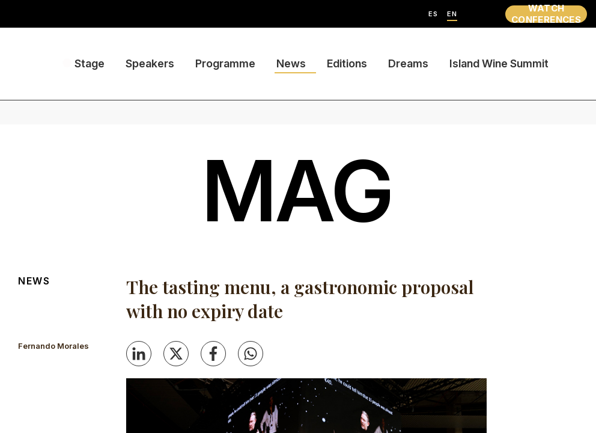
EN (452, 14)
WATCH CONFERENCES (546, 14)
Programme (225, 63)
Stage (89, 63)
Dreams (408, 63)
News (291, 63)
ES (433, 14)
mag (298, 191)
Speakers (150, 63)
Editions (347, 63)
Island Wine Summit (499, 63)
